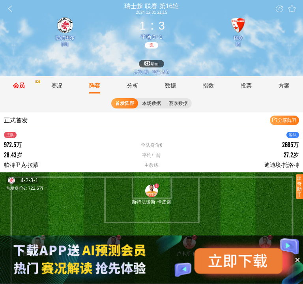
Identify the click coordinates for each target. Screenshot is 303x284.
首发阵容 (124, 103)
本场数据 (151, 103)
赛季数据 (178, 103)
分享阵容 (284, 120)
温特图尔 (65, 38)
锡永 (238, 38)
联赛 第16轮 (151, 6)
